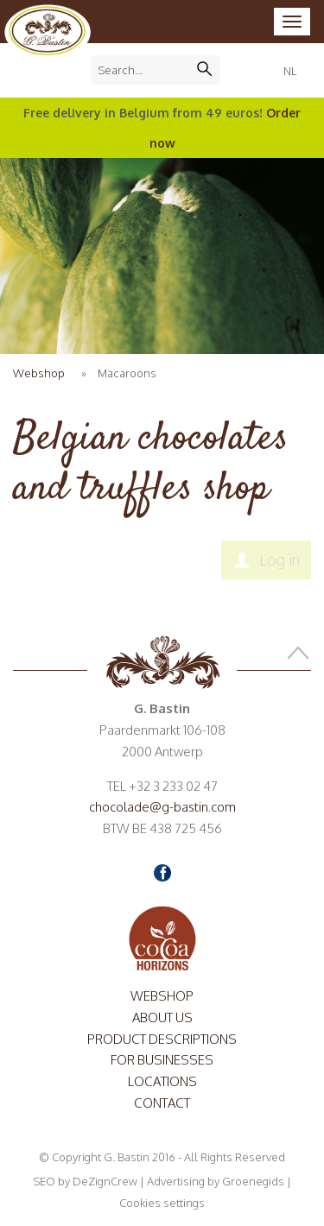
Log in (279, 559)
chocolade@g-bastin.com (162, 807)
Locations (162, 1081)
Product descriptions (162, 1039)
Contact (162, 1103)
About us (162, 1017)
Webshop (39, 373)
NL (289, 71)
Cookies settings (162, 1203)
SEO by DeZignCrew (85, 1181)
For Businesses (162, 1060)
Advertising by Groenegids (215, 1181)
